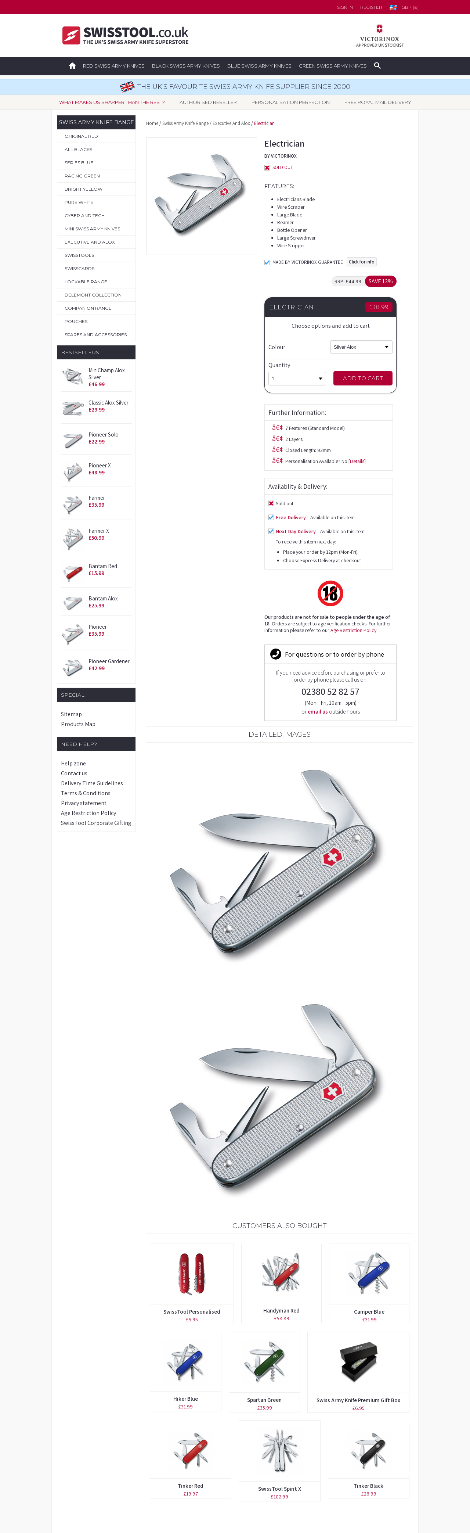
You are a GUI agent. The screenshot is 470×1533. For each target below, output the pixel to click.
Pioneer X (99, 465)
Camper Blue (369, 1099)
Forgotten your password (329, 1408)
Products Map (78, 724)
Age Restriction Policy (88, 813)
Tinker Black (368, 1274)
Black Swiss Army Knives (186, 66)
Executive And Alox (231, 123)
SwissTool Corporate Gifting (96, 823)
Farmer (96, 497)
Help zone (73, 763)
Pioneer (97, 626)
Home (152, 123)
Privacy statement (83, 803)
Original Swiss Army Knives (93, 1408)
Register (371, 7)
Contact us (74, 773)
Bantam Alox (103, 598)
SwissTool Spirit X (279, 1277)
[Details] (238, 319)
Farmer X (98, 530)
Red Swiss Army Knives (114, 66)
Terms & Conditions (86, 793)
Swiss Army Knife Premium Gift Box (358, 1188)
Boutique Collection (84, 1424)
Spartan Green (264, 1188)
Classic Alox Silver (108, 402)
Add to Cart (376, 378)
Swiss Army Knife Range (185, 123)
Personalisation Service (88, 1440)
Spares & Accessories (86, 1473)
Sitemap (71, 714)
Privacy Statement (319, 1473)
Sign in (345, 7)
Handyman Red (281, 1098)
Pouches (70, 1457)
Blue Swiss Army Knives (259, 66)
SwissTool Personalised (191, 1099)
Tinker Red (190, 1274)
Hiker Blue (185, 1187)
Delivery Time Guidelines (92, 783)
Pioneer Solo (103, 434)
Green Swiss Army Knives (333, 66)
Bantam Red (102, 566)
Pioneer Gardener (109, 661)
